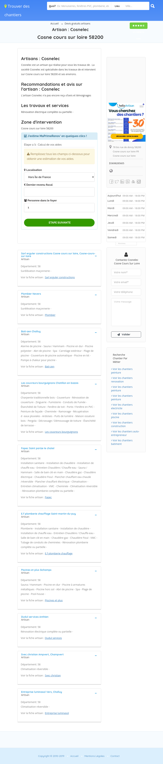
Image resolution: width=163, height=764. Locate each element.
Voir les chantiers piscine (122, 415)
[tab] (59, 256)
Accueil (54, 23)
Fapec (48, 497)
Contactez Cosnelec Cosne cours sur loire (127, 261)
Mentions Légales (94, 756)
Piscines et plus (54, 600)
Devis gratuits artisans (77, 23)
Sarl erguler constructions (60, 277)
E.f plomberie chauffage (59, 553)
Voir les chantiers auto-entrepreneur (125, 433)
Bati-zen (49, 366)
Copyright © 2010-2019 (51, 756)
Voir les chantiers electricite (122, 406)
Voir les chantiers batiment (122, 442)
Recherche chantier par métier (120, 358)
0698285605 (116, 163)
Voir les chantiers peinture (122, 370)
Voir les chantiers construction (122, 424)
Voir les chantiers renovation (122, 379)
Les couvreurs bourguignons (61, 431)
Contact (115, 756)
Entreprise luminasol (57, 713)
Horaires (122, 243)
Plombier (50, 315)
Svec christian (53, 675)
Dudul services (53, 638)
